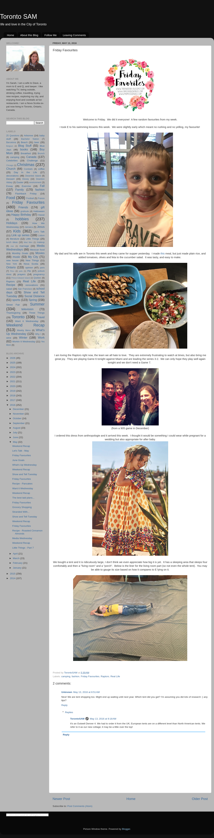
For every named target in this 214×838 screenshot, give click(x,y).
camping (65, 676)
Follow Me (50, 35)
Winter (23, 337)
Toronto (18, 317)
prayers (21, 274)
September (19, 423)
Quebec (37, 278)
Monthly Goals (20, 253)
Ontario (11, 267)
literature (14, 238)
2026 (13, 358)
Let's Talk (39, 231)
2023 (13, 372)
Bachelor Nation (30, 139)
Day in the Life (25, 172)
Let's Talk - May (20, 450)
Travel (41, 317)
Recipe (10, 284)
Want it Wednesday (26, 321)
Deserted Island (33, 176)
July (15, 432)
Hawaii (41, 215)
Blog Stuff (24, 145)
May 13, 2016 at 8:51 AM (86, 692)
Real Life (115, 676)
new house (12, 260)
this (162, 253)
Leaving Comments (74, 35)
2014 (13, 578)
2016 (13, 405)
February (18, 563)
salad (9, 288)
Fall (42, 185)
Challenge (32, 160)
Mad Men (28, 242)
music (16, 256)
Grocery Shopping (22, 507)
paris (42, 267)
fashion (76, 676)
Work (41, 337)
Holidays (11, 223)
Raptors (105, 676)
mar (12, 246)
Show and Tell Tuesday (24, 474)
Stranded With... (21, 511)
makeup (41, 242)
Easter (19, 182)
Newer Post (61, 799)
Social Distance (34, 296)
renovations (32, 285)
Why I (38, 334)
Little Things (32, 238)
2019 (13, 391)
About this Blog (29, 35)
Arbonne (28, 135)
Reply (64, 705)
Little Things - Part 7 (23, 547)
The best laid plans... (23, 497)
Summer (37, 304)
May (15, 442)
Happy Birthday (21, 214)
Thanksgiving (13, 312)
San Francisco (25, 289)
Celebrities (12, 160)
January (17, 567)
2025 (13, 362)
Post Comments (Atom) (79, 806)
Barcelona (11, 142)
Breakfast (26, 153)
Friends (23, 207)
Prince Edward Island (20, 278)
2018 (13, 395)
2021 (13, 381)
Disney (25, 179)
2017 (13, 400)
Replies (69, 712)
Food (10, 197)
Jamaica (29, 227)
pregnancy (39, 274)
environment (35, 182)
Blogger (126, 829)
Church (11, 168)
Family (19, 189)
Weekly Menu (24, 330)
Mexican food (37, 249)
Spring (33, 299)
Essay (9, 186)
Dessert (10, 179)
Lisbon (41, 235)
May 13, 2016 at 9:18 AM (103, 718)
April (15, 553)
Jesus (41, 226)
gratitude (25, 211)
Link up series (20, 235)
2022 (13, 376)
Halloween (39, 211)
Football (30, 198)
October (17, 418)
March (16, 558)
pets (20, 271)
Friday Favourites (90, 676)
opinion (29, 267)
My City (33, 256)
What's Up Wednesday (24, 464)
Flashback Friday (26, 193)
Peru (12, 271)
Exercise (26, 186)
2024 (13, 367)
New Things (32, 260)
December (19, 409)
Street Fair (13, 304)
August (17, 428)
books (24, 149)
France (41, 198)
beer (36, 142)
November (19, 413)
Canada (31, 156)
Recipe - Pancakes (22, 483)
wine (8, 337)
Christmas (25, 164)
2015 (13, 573)
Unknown (66, 692)
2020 (13, 386)
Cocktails (28, 169)
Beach (24, 142)
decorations (12, 175)
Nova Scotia (31, 263)
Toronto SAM (18, 16)
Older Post (200, 799)
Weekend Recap (25, 325)
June (16, 437)
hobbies (22, 219)
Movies (40, 253)
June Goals (18, 460)
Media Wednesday (22, 538)
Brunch (41, 153)
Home (10, 35)
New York (11, 264)
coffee (41, 169)
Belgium (9, 146)
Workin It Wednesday (23, 341)
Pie (29, 271)
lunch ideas (12, 242)
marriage (24, 246)
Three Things (37, 312)
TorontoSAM (77, 718)
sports (16, 299)
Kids (17, 231)
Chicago (9, 165)
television (27, 309)
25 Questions (12, 135)
